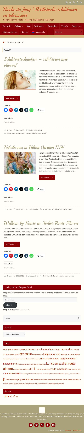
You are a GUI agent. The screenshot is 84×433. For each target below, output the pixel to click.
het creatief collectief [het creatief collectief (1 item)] (74, 354)
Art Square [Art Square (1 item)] (22, 349)
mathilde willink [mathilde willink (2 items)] (12, 373)
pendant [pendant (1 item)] (8, 379)
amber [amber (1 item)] (5, 349)
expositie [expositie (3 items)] (25, 354)
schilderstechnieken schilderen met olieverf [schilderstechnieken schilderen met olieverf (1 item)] (54, 379)
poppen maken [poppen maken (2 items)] (25, 379)
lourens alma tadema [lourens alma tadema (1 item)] (43, 369)
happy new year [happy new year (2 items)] (51, 354)
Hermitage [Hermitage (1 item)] (64, 354)
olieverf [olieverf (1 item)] (57, 374)
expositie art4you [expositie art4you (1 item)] (37, 354)
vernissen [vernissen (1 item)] (21, 383)
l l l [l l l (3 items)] (34, 368)
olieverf (12, 133)
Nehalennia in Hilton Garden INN (34, 147)
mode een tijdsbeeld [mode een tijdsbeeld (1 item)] (49, 374)
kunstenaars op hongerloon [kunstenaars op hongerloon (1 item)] (37, 364)
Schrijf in (10, 305)
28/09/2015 (20, 276)
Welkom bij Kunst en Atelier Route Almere (41, 223)
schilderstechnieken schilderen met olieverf (31, 133)
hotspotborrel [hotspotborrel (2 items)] (10, 363)
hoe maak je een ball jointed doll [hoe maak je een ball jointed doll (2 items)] (58, 358)
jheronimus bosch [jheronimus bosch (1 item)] (23, 364)
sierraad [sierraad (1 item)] (70, 379)
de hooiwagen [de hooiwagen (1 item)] (10, 354)
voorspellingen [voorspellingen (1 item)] (51, 383)
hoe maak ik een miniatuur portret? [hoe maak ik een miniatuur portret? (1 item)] (30, 359)
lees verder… (12, 98)
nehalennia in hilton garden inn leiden (58, 209)
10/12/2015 (20, 209)
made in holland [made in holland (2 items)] (58, 369)
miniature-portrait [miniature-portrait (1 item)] (26, 374)
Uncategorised (33, 209)
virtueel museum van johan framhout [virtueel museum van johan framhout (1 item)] (36, 383)
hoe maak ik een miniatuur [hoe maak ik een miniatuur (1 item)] (11, 359)
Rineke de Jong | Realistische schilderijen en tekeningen (40, 12)
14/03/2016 (20, 130)
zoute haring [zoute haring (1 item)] (60, 383)
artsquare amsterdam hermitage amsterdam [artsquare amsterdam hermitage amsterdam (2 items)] (49, 349)
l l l (8, 133)
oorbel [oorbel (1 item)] (62, 374)
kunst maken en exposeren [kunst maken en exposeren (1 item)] (21, 369)
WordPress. (77, 430)
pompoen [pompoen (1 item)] (14, 379)
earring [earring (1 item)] (17, 354)
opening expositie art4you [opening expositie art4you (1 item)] (72, 374)
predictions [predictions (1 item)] (37, 379)
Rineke (9, 130)
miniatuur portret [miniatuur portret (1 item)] (37, 374)
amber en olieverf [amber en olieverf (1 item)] (13, 349)
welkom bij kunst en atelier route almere (59, 276)
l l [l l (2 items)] (31, 369)
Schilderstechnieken (35, 130)
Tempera (68, 430)
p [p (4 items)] (4, 379)
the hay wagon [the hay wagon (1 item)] (13, 383)
